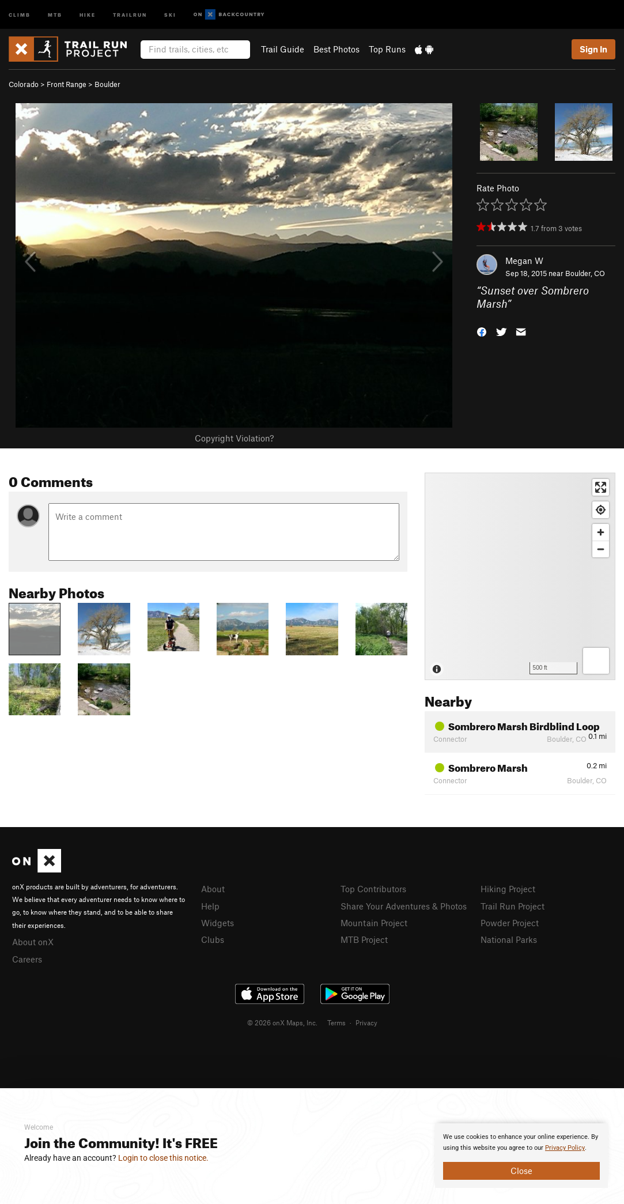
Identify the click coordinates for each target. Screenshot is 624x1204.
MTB (55, 14)
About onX (33, 942)
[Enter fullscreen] (600, 487)
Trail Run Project (512, 906)
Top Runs (387, 49)
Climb (20, 14)
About (213, 889)
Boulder (107, 84)
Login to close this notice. (163, 1158)
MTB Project (364, 939)
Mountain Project (374, 923)
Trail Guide (282, 49)
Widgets (217, 923)
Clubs (212, 939)
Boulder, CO (585, 273)
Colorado (24, 84)
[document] (521, 1155)
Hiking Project (508, 889)
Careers (27, 959)
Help (210, 906)
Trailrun (130, 14)
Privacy (366, 1022)
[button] (481, 330)
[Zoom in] (600, 532)
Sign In (593, 49)
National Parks (509, 939)
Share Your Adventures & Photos (404, 906)
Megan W (524, 260)
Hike (88, 14)
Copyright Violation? (234, 438)
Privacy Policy (565, 1148)
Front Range (66, 84)
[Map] (520, 576)
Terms (336, 1022)
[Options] (596, 661)
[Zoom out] (600, 549)
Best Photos (336, 49)
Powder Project (510, 923)
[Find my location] (600, 509)
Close (521, 1170)
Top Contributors (373, 889)
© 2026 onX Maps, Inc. (282, 1022)
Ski (170, 14)
